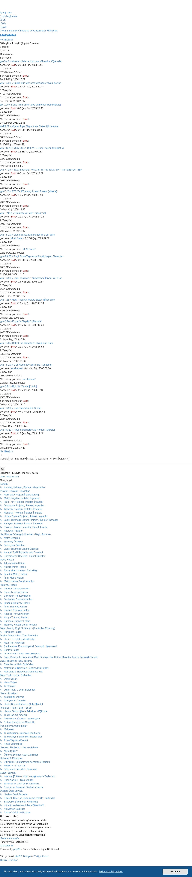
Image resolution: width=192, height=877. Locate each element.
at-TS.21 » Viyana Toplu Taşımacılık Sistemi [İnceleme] (29, 126)
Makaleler (8, 35)
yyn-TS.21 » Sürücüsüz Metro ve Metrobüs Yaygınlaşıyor (30, 83)
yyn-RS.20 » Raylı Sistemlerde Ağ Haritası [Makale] (27, 429)
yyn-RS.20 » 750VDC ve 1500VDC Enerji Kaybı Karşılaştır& (32, 148)
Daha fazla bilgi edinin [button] (111, 871)
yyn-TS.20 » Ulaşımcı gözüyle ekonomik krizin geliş (27, 234)
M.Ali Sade (16, 238)
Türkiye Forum (41, 856)
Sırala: (39, 458)
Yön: (61, 458)
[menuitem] (3, 20)
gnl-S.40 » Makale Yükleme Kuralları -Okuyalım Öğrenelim (31, 61)
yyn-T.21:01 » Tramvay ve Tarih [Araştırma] (23, 213)
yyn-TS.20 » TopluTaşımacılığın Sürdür (20, 408)
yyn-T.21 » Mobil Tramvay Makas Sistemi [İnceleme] (27, 299)
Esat (13, 65)
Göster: (13, 458)
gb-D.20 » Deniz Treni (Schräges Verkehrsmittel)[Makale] (30, 104)
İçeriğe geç (6, 12)
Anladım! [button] (175, 871)
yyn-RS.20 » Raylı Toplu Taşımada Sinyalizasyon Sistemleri (31, 256)
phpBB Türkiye (23, 856)
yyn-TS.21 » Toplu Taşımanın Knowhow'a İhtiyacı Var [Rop (31, 278)
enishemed (16, 368)
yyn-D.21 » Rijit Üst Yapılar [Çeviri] (18, 386)
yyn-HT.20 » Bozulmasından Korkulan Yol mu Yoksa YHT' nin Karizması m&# (41, 169)
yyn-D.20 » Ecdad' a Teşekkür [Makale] (21, 321)
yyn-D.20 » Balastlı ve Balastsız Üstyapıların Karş (26, 343)
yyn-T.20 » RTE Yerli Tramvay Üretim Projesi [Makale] (28, 191)
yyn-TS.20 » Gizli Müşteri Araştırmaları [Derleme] (26, 364)
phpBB (17, 849)
